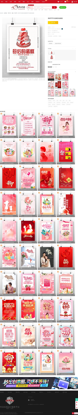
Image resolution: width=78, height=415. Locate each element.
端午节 (55, 9)
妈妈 (63, 100)
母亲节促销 (68, 104)
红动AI (44, 1)
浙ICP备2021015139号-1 (13, 412)
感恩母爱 (71, 102)
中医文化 (45, 9)
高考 (58, 9)
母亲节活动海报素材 (52, 71)
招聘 (28, 9)
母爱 (68, 102)
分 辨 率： (50, 30)
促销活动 (49, 100)
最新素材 (2, 392)
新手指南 (33, 392)
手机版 (65, 392)
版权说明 (57, 392)
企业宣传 (35, 9)
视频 (24, 1)
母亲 (60, 100)
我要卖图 (76, 399)
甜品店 (49, 104)
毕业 (39, 9)
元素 (11, 1)
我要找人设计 (62, 7)
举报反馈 (74, 27)
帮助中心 (41, 392)
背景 (19, 1)
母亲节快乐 (58, 102)
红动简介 (49, 392)
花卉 (66, 100)
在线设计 (38, 1)
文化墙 (32, 9)
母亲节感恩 (64, 102)
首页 (2, 1)
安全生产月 (51, 9)
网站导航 (18, 392)
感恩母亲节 (50, 102)
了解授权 (59, 36)
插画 (15, 1)
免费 (32, 1)
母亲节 (54, 100)
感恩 (69, 100)
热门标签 (10, 392)
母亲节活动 (50, 106)
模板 (6, 1)
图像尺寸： (50, 32)
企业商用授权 (55, 36)
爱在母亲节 (58, 104)
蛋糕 (57, 100)
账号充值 (25, 392)
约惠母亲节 (55, 106)
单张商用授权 (50, 36)
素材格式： (49, 28)
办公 (28, 1)
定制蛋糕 (63, 104)
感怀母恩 (53, 104)
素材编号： (49, 27)
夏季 (42, 9)
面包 (54, 102)
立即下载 (53, 22)
